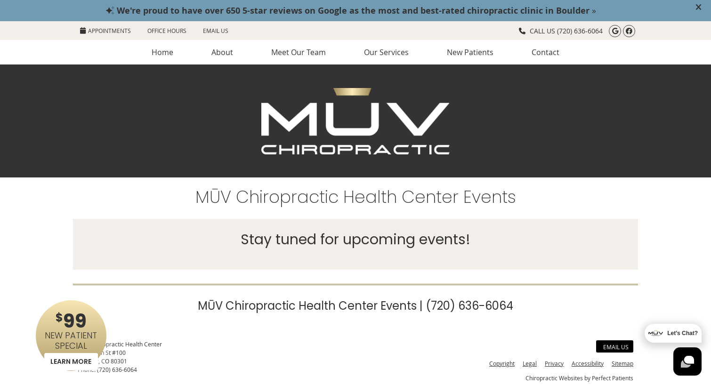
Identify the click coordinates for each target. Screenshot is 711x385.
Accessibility (588, 363)
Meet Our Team (298, 52)
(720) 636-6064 (580, 30)
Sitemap (622, 363)
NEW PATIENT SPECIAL (71, 339)
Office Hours (166, 30)
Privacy (554, 363)
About (222, 52)
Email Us (215, 30)
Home (162, 52)
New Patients (470, 52)
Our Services (386, 52)
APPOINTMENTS (105, 30)
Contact (545, 52)
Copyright (502, 363)
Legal (530, 363)
